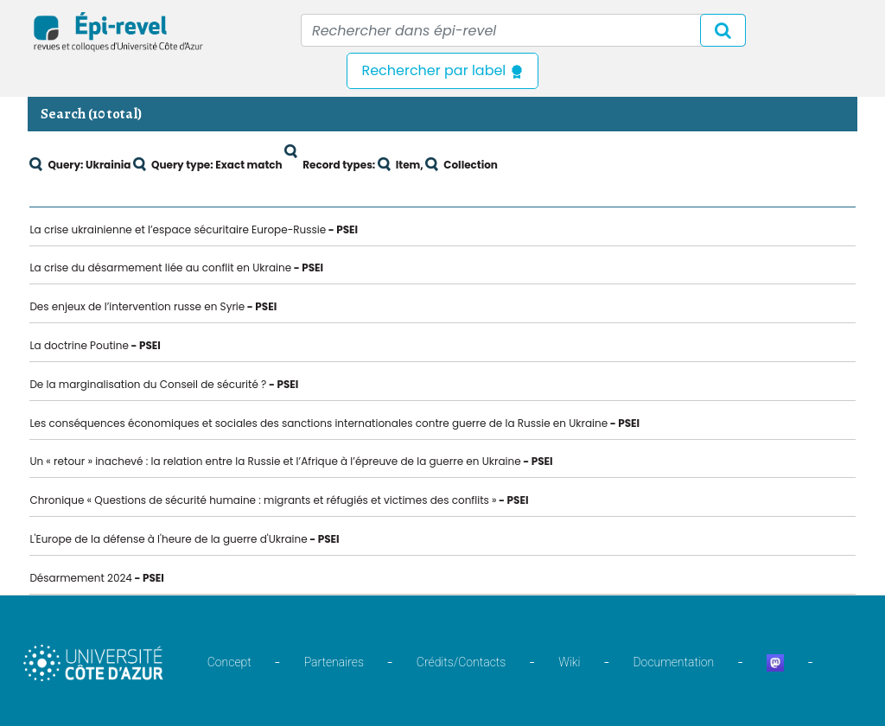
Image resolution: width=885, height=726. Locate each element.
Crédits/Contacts (461, 662)
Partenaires (334, 662)
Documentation (673, 662)
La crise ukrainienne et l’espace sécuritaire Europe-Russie (177, 229)
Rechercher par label (442, 70)
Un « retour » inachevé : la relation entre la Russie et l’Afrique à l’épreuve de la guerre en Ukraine (274, 461)
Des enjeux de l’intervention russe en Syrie (137, 306)
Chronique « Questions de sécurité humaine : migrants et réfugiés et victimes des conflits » (262, 500)
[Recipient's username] (523, 30)
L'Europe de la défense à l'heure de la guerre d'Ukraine (168, 539)
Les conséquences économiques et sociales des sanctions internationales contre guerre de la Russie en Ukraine (318, 423)
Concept (229, 662)
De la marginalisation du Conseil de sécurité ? (147, 384)
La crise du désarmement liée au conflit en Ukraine (160, 267)
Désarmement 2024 (80, 577)
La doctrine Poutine (78, 345)
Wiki (569, 662)
